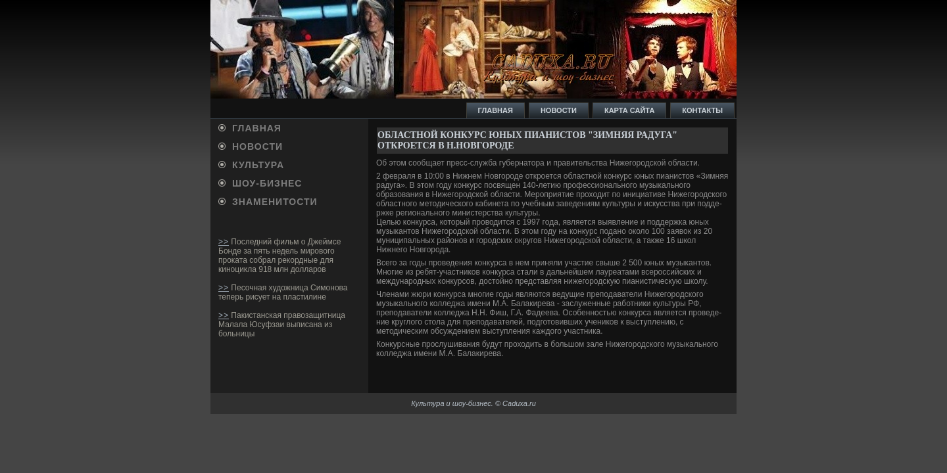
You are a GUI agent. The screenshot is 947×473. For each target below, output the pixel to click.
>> (223, 241)
